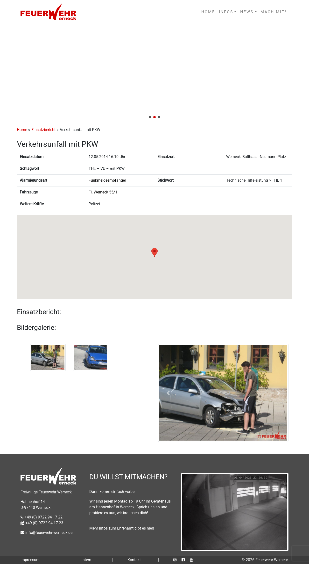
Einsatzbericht (43, 129)
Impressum (30, 559)
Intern (86, 559)
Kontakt (134, 559)
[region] (154, 73)
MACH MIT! (273, 12)
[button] (154, 73)
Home (22, 129)
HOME (208, 12)
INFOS (226, 12)
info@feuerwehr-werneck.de (46, 532)
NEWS (247, 12)
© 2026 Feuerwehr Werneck (265, 559)
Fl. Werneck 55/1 (103, 192)
